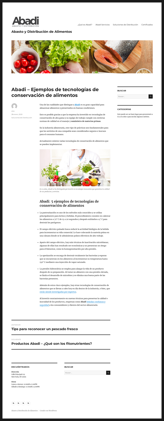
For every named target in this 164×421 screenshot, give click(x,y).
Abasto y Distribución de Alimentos (41, 32)
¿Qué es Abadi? (85, 25)
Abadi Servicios (102, 25)
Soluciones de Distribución (125, 25)
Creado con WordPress (48, 411)
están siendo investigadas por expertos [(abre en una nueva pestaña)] (58, 292)
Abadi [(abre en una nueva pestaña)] (77, 104)
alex (13, 111)
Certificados (147, 25)
